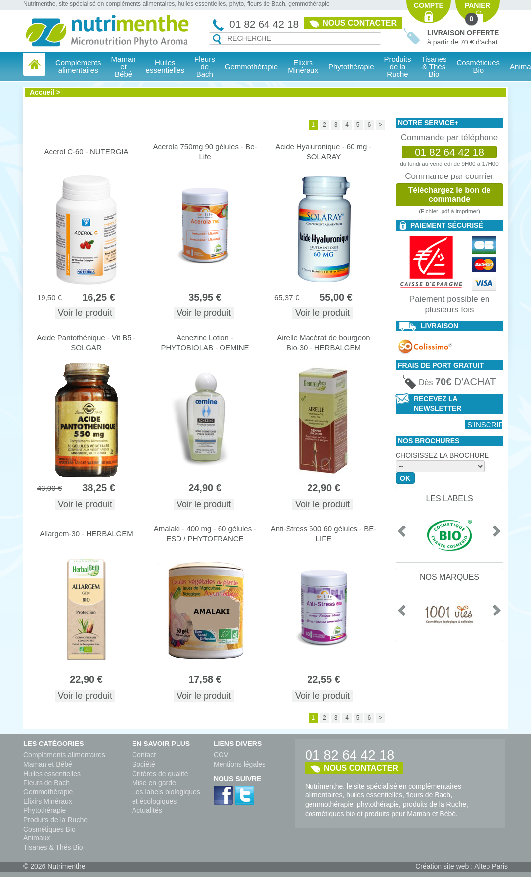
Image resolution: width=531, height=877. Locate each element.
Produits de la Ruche (397, 66)
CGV (221, 755)
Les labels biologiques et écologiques (166, 796)
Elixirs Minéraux (303, 66)
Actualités (147, 810)
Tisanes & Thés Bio (53, 847)
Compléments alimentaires (64, 755)
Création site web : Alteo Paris (461, 866)
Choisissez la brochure (442, 455)
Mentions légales (240, 764)
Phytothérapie (44, 810)
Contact (144, 755)
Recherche (217, 39)
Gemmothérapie (48, 792)
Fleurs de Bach (46, 783)
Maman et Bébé (47, 764)
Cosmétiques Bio (49, 829)
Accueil (42, 92)
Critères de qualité (160, 774)
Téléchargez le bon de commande (449, 194)
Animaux (36, 838)
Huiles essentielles (52, 774)
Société (143, 764)
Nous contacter (359, 23)
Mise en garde (154, 783)
